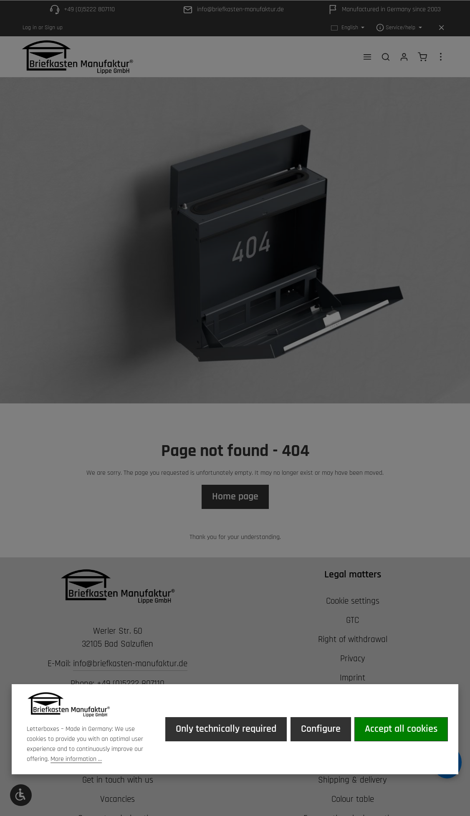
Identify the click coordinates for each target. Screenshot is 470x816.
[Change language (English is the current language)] (348, 28)
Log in (30, 27)
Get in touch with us (117, 781)
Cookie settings (352, 602)
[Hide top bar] (441, 28)
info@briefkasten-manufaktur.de (130, 665)
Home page (235, 497)
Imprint (352, 678)
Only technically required (227, 729)
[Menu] (367, 57)
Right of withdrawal (352, 640)
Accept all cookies (401, 729)
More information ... (76, 759)
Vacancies (117, 800)
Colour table (352, 800)
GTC (352, 621)
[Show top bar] (440, 57)
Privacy (352, 659)
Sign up (54, 27)
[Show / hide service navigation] (399, 28)
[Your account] (404, 57)
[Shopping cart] (422, 57)
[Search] (385, 57)
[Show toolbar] (21, 795)
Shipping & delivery (352, 781)
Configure (321, 729)
